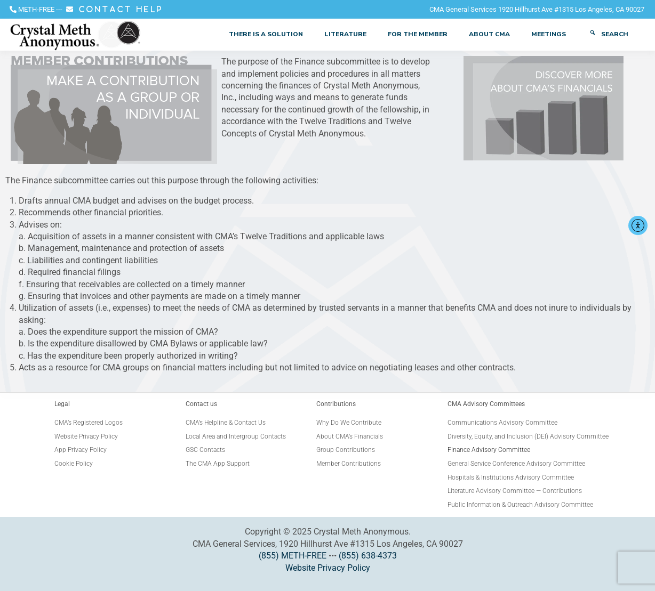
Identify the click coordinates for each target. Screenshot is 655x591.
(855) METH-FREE (292, 555)
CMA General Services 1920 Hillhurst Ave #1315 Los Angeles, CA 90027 (536, 9)
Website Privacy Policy (327, 568)
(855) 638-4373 (368, 555)
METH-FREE (36, 9)
